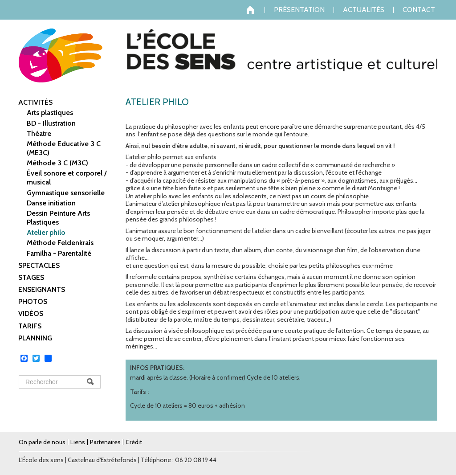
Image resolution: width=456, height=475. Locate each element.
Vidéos (30, 313)
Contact (419, 10)
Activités (35, 102)
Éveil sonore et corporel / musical (67, 177)
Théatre (39, 133)
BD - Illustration (51, 123)
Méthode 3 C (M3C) (57, 163)
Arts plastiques (50, 112)
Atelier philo (46, 232)
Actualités (363, 10)
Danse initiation (51, 203)
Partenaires (105, 442)
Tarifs (29, 326)
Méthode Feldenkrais (60, 242)
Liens (77, 442)
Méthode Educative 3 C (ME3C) (64, 148)
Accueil (256, 10)
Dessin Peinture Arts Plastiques (58, 217)
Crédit (134, 442)
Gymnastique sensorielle (66, 192)
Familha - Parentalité (59, 253)
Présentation (299, 10)
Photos (32, 301)
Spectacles (39, 265)
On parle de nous (42, 442)
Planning (35, 338)
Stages (31, 277)
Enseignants (41, 289)
